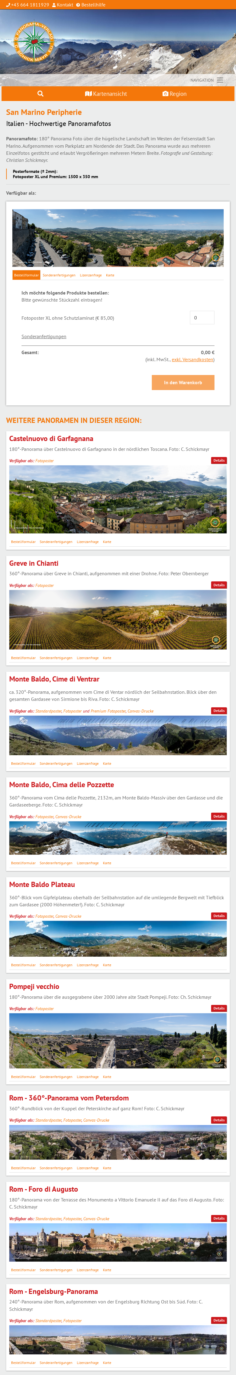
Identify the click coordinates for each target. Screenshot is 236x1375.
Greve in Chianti (33, 563)
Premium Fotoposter (108, 711)
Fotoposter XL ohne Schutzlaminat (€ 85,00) (68, 318)
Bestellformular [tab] (26, 275)
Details (219, 460)
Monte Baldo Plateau (42, 884)
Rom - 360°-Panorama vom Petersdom (69, 1098)
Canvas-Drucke (140, 711)
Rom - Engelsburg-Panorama (53, 1291)
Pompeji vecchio (34, 986)
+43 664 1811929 (30, 5)
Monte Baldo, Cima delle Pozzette (61, 784)
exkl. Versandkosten (192, 359)
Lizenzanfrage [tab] (91, 275)
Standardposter (48, 711)
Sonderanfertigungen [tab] (59, 275)
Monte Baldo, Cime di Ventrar (54, 679)
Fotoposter (44, 460)
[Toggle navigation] (207, 80)
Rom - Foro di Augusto (43, 1189)
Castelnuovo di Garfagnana (51, 438)
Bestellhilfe (92, 5)
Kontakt (64, 5)
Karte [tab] (110, 275)
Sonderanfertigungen (44, 336)
